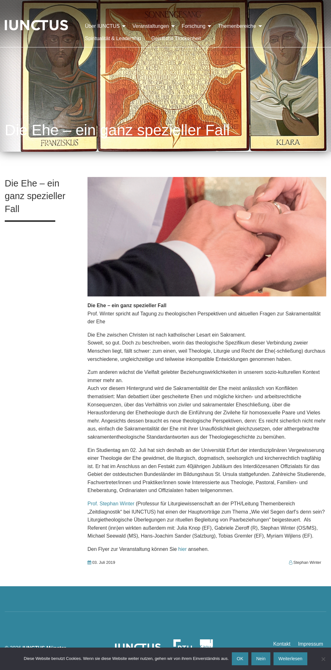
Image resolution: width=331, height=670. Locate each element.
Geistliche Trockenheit (176, 38)
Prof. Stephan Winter (111, 503)
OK (240, 658)
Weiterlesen (291, 658)
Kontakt (281, 644)
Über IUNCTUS (102, 26)
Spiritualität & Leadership (113, 38)
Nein (261, 658)
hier (182, 549)
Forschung (194, 26)
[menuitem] (103, 26)
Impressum (310, 644)
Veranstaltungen (150, 26)
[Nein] (323, 659)
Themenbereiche (237, 26)
